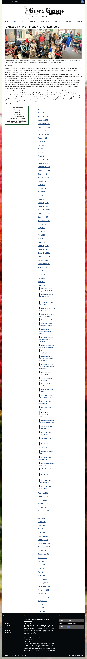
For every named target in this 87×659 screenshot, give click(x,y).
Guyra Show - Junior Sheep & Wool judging (46, 396)
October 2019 (43, 593)
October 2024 (43, 174)
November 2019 (44, 590)
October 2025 (43, 131)
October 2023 (43, 217)
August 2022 (42, 267)
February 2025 (43, 159)
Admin (67, 655)
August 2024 (42, 181)
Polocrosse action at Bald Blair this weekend (46, 422)
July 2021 (41, 518)
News (14, 21)
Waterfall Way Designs (78, 655)
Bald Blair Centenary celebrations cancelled (46, 476)
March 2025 (42, 156)
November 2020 (44, 547)
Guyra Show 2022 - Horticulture (45, 458)
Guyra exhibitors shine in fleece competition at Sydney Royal (38, 638)
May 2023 (41, 235)
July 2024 (41, 185)
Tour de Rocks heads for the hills (46, 303)
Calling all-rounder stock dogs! (46, 427)
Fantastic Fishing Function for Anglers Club (45, 415)
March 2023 (42, 242)
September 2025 (44, 134)
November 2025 (44, 127)
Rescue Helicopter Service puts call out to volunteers (46, 366)
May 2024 (41, 192)
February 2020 (43, 579)
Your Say (68, 21)
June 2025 (42, 145)
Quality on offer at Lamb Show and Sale (45, 325)
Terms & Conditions (23, 655)
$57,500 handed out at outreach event (47, 470)
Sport (23, 21)
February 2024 (43, 202)
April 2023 (41, 238)
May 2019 (41, 611)
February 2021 (43, 536)
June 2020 (42, 565)
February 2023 (43, 246)
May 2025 (41, 149)
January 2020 (43, 583)
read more (33, 633)
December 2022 (44, 253)
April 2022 (41, 282)
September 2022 (44, 264)
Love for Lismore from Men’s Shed (47, 309)
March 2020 (42, 575)
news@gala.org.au (71, 623)
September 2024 (44, 177)
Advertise (57, 21)
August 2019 (42, 601)
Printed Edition (45, 21)
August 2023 (42, 224)
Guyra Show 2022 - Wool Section (45, 433)
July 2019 (41, 604)
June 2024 (42, 188)
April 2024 (41, 195)
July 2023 (41, 228)
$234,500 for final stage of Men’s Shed (45, 290)
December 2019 (44, 586)
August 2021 (42, 514)
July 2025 (41, 141)
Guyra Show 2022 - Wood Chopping (45, 487)
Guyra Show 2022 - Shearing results (45, 481)
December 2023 (44, 210)
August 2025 (42, 138)
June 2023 (42, 231)
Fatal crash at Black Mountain (46, 391)
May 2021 (41, 525)
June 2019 (42, 608)
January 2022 (43, 496)
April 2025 (41, 152)
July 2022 (41, 271)
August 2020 (42, 557)
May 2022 (41, 278)
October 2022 (43, 260)
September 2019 (44, 597)
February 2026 (43, 116)
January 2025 (43, 163)
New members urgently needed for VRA (45, 331)
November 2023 (44, 213)
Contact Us (79, 21)
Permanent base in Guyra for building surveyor (46, 297)
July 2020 (41, 561)
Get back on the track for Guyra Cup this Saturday (46, 339)
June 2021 (42, 522)
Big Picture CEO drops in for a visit (47, 464)
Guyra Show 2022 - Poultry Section (45, 439)
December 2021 (44, 500)
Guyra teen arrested (47, 320)
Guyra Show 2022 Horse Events (45, 402)
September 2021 (44, 511)
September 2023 (44, 220)
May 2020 (41, 568)
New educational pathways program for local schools (46, 359)
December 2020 (44, 543)
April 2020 (41, 572)
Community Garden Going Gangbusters (46, 352)
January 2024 (43, 206)
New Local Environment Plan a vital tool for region (46, 446)
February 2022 (43, 493)
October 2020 (43, 550)
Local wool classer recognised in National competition (36, 620)
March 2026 (42, 113)
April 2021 (41, 529)
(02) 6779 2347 (70, 620)
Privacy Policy (16, 655)
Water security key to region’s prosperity (46, 315)
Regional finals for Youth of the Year (45, 373)
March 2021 (42, 532)
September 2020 (44, 554)
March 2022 (42, 285)
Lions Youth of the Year (45, 408)
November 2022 (44, 256)
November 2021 (44, 504)
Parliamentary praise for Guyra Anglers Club (46, 346)
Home (6, 21)
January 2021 (43, 539)
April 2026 (41, 109)
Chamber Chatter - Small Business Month (46, 385)
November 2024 (44, 170)
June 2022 (42, 274)
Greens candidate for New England (46, 379)
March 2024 (42, 199)
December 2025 (44, 123)
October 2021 (43, 507)
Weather (32, 21)
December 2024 (44, 167)
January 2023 (43, 249)
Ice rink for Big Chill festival (46, 453)
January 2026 (43, 120)
